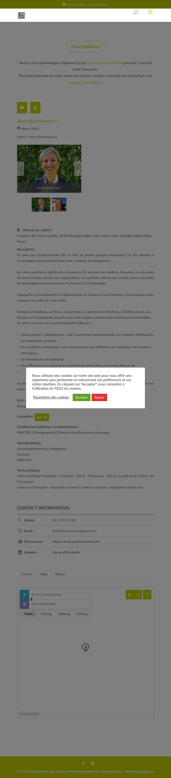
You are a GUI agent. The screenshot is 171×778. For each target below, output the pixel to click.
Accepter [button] (82, 397)
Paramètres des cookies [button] (51, 397)
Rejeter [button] (99, 397)
